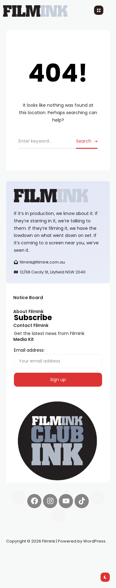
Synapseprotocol (24, 556)
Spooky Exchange (90, 556)
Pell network (57, 556)
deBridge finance (24, 563)
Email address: (58, 357)
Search (83, 141)
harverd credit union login (72, 563)
